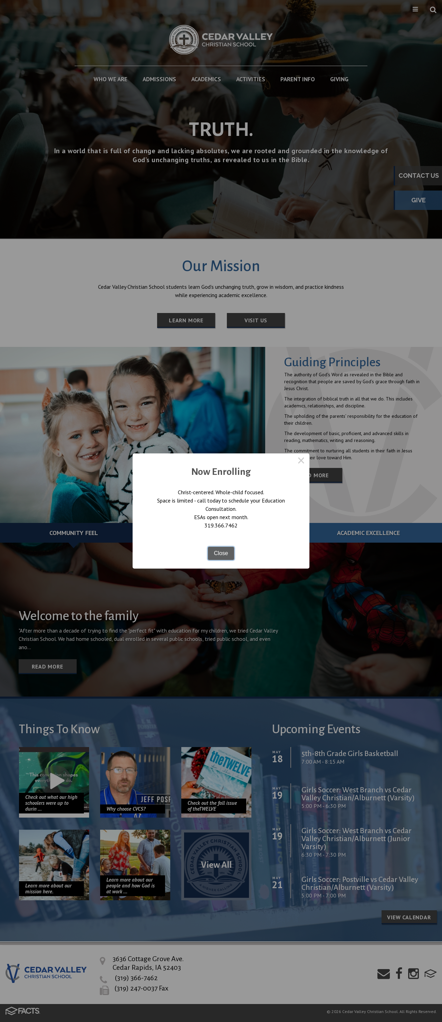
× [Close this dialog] (301, 461)
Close (221, 553)
